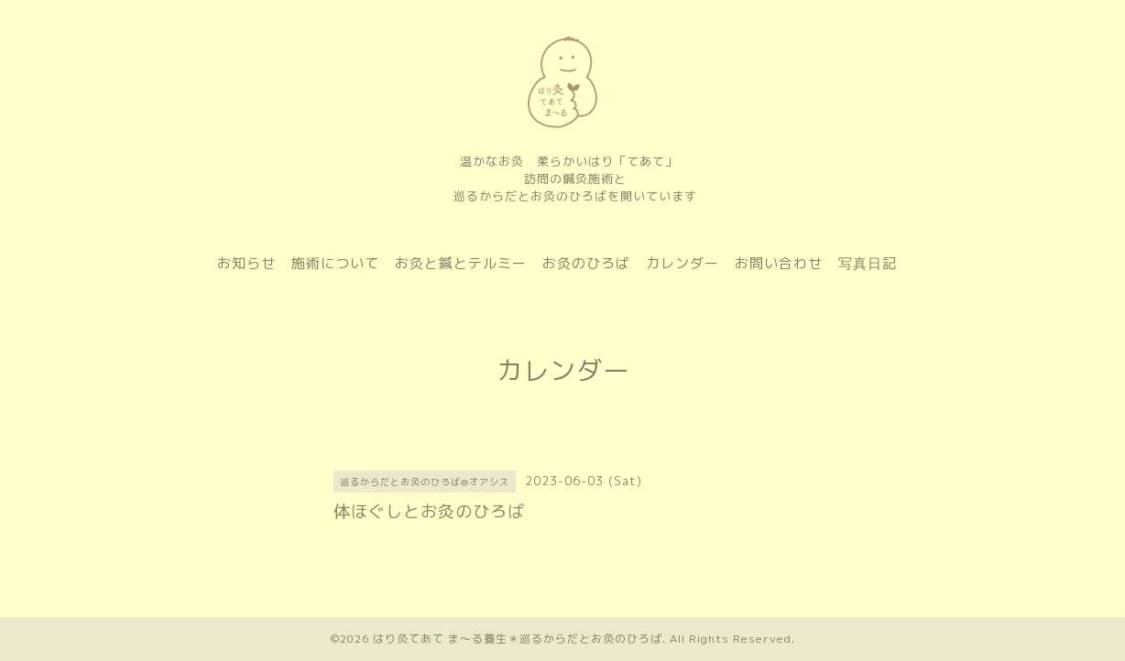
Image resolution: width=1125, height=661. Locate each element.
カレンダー (682, 263)
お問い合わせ (779, 263)
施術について (335, 263)
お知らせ (246, 263)
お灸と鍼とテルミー (461, 263)
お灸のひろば (586, 263)
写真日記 (867, 263)
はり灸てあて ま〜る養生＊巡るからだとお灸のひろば (517, 638)
